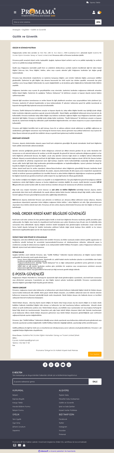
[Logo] (38, 12)
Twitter (61, 423)
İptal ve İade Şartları (67, 406)
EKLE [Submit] (95, 381)
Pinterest (62, 434)
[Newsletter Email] (57, 381)
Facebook (63, 419)
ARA (98, 22)
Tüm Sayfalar (95, 354)
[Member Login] (93, 12)
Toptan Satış (64, 395)
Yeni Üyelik (17, 419)
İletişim (15, 395)
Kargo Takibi (18, 403)
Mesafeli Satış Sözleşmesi (69, 399)
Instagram (63, 427)
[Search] (57, 22)
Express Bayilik (18, 399)
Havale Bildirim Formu (21, 406)
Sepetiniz (16, 430)
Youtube (62, 430)
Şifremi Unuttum (19, 427)
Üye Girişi (16, 423)
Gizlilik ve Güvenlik (66, 403)
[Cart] (98, 12)
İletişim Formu (18, 410)
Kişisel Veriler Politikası (68, 410)
